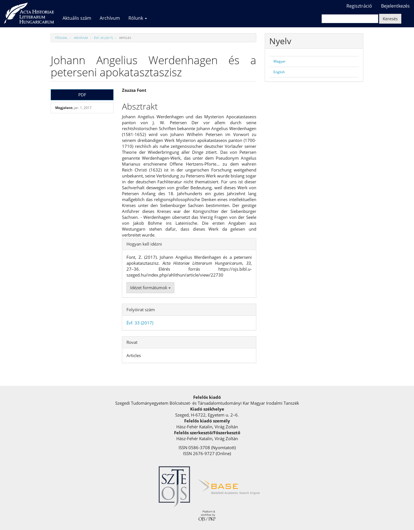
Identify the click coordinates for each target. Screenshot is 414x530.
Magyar (279, 61)
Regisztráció (359, 6)
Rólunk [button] (137, 18)
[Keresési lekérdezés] (350, 18)
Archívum (110, 18)
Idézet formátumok (150, 287)
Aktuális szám (77, 18)
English (279, 72)
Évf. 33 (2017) (103, 38)
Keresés (390, 18)
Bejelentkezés (395, 6)
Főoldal (61, 38)
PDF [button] (82, 94)
